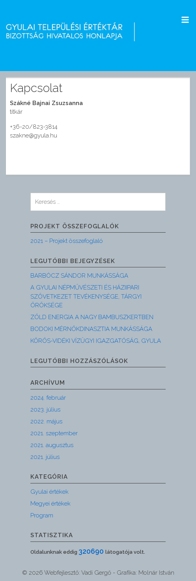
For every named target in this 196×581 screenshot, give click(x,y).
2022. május (46, 421)
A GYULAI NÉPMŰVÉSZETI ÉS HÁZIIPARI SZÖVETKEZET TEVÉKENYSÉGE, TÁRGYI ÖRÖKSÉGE (86, 296)
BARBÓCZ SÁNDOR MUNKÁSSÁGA (79, 275)
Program (41, 515)
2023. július (45, 409)
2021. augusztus (51, 445)
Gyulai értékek (49, 491)
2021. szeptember (54, 433)
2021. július (45, 457)
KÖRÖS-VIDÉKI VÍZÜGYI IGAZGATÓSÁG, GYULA (95, 340)
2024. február (48, 397)
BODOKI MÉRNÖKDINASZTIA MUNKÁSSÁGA (91, 329)
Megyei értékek (50, 503)
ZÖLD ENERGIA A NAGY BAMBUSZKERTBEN (91, 317)
